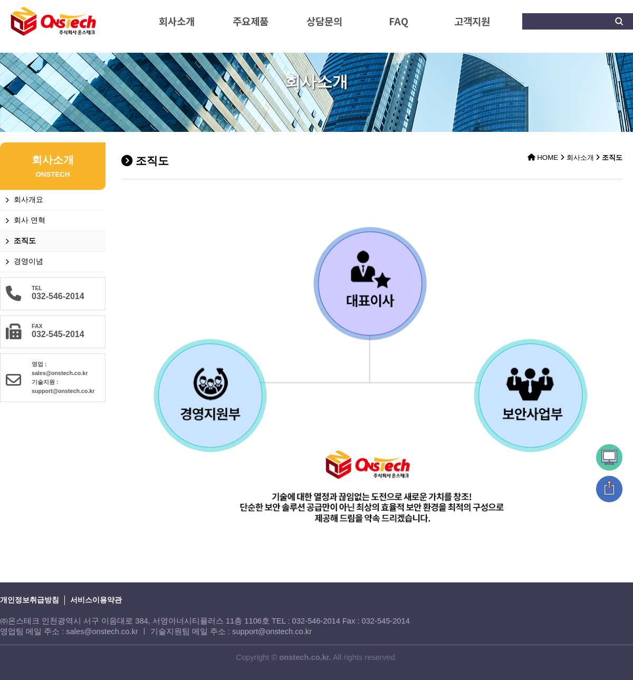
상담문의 (324, 21)
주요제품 (250, 21)
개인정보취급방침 (29, 600)
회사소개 (177, 21)
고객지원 (472, 21)
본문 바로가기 (0, 0)
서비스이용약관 (96, 600)
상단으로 (609, 489)
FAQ (398, 21)
